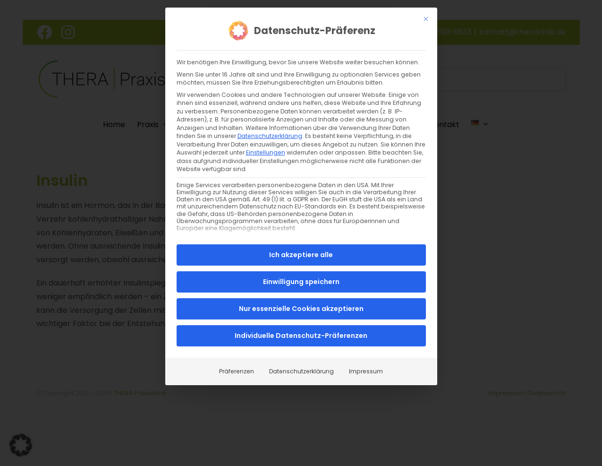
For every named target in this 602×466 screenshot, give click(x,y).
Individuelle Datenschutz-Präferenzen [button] (301, 335)
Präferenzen (236, 371)
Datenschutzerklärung (269, 135)
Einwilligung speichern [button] (301, 281)
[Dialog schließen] (425, 18)
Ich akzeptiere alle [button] (301, 254)
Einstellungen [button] (265, 152)
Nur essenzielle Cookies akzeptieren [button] (301, 308)
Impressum (366, 371)
